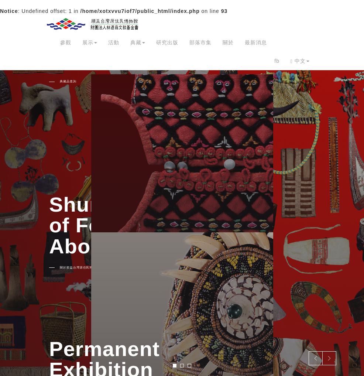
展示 (89, 42)
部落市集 (200, 42)
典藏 (137, 42)
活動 (113, 42)
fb (276, 61)
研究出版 (167, 42)
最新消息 (256, 42)
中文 (300, 61)
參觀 (65, 42)
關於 (228, 42)
